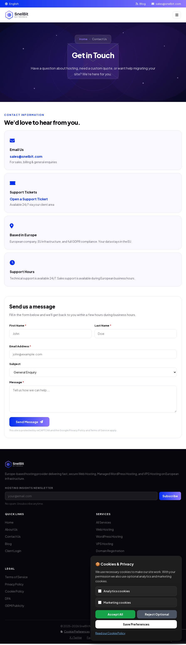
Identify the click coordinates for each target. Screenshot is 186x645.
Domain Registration (110, 552)
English (12, 3)
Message (16, 382)
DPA (8, 600)
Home (83, 39)
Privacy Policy (77, 431)
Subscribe (170, 497)
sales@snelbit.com (166, 3)
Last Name (103, 325)
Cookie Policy (14, 593)
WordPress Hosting (109, 538)
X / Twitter (76, 638)
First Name (17, 325)
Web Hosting (105, 530)
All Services (103, 523)
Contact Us (13, 538)
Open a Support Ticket (29, 199)
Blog (141, 3)
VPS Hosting (104, 545)
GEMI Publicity (14, 607)
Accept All (115, 614)
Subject (15, 364)
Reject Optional (157, 614)
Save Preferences (136, 624)
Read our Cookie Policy (110, 633)
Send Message (29, 423)
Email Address (20, 346)
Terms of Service (100, 431)
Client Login (13, 552)
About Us (11, 530)
